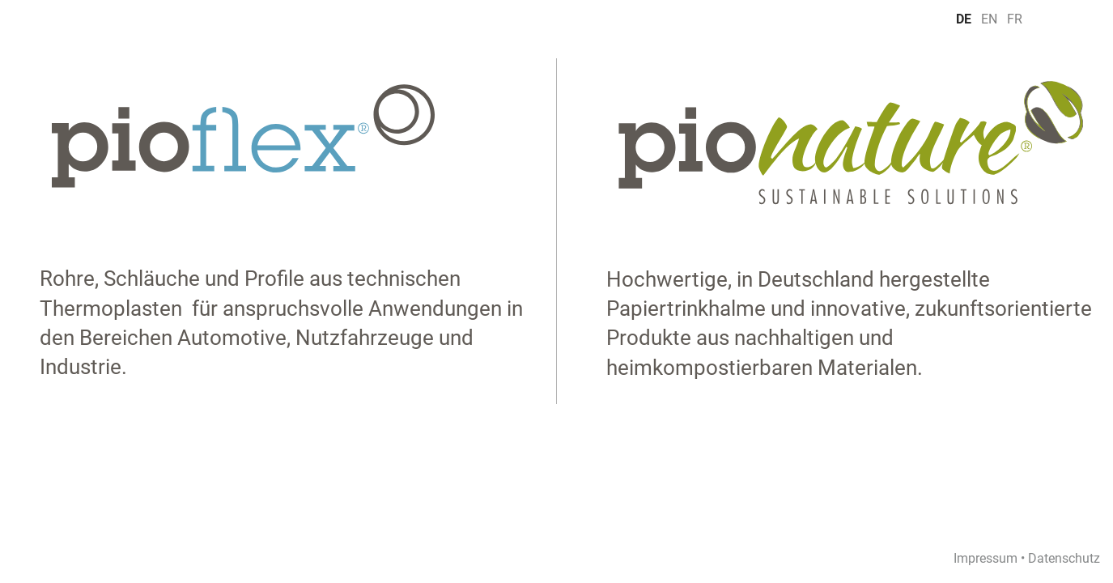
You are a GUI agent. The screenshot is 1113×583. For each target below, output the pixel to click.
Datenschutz (1064, 558)
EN (989, 18)
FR (1014, 18)
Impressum (985, 558)
